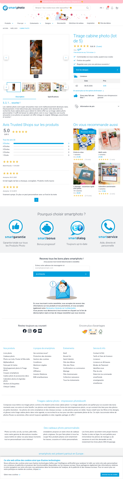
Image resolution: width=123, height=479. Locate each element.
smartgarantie (98, 380)
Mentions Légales (40, 365)
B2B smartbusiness (40, 377)
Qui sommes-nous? (40, 353)
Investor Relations (40, 374)
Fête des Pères (68, 365)
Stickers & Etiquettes (11, 384)
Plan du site (97, 371)
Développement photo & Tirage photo (15, 369)
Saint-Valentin (68, 359)
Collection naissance (71, 377)
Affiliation (37, 371)
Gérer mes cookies (12, 475)
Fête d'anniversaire (70, 374)
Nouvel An (67, 356)
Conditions (37, 362)
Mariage (66, 371)
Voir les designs (82, 70)
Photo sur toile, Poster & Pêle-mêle (16, 359)
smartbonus (97, 383)
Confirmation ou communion (74, 368)
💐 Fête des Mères (104, 23)
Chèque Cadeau (9, 387)
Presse (36, 368)
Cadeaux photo (9, 356)
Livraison (96, 359)
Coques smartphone (11, 373)
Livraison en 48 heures (101, 362)
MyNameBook (8, 362)
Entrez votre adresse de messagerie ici (50, 265)
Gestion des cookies (41, 359)
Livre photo (7, 353)
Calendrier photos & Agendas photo (14, 380)
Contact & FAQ (98, 353)
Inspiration (91, 23)
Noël (65, 353)
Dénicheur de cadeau (76, 23)
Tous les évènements (71, 380)
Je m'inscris (40, 274)
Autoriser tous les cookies (109, 474)
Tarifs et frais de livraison (102, 356)
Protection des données (42, 356)
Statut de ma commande (102, 374)
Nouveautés (61, 23)
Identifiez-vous (98, 368)
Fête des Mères (69, 362)
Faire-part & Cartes (10, 365)
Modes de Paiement (100, 365)
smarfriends (97, 377)
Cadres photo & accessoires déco (16, 376)
